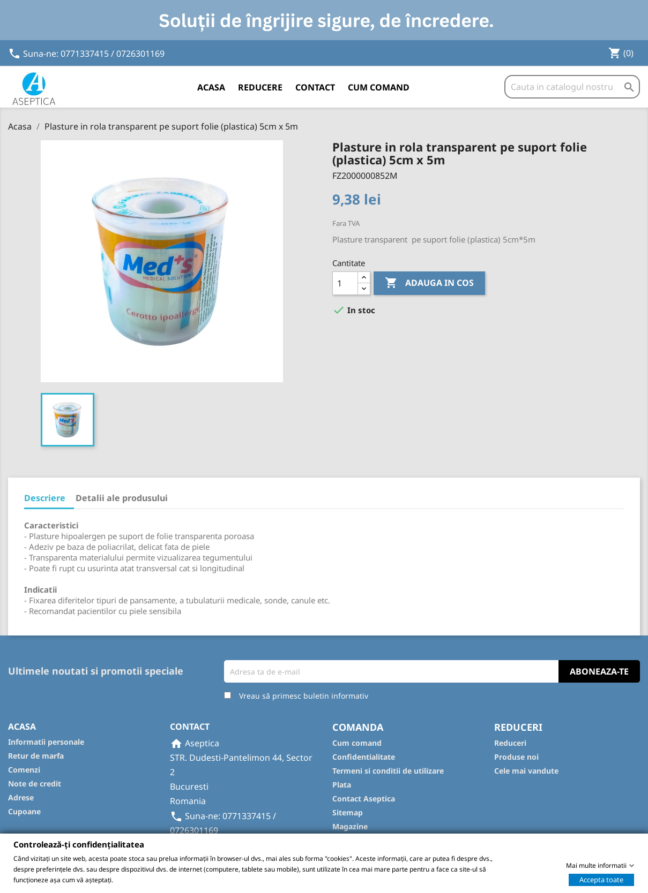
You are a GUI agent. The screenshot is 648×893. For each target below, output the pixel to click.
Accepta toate (601, 879)
